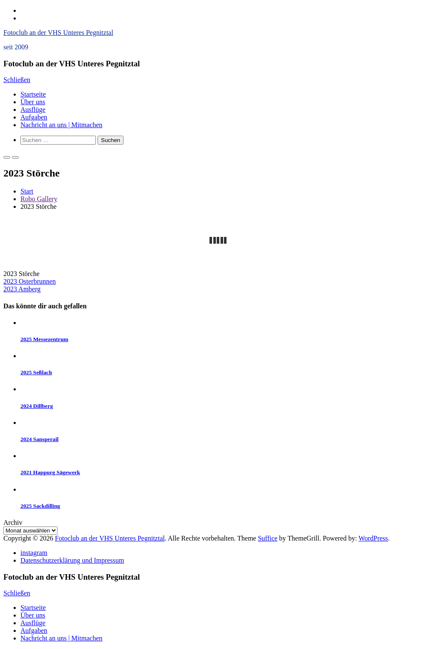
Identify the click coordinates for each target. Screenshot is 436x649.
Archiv (12, 522)
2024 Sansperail (39, 439)
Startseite (33, 94)
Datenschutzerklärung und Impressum (72, 560)
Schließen (16, 79)
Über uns (32, 101)
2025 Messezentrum (44, 339)
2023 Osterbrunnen (29, 281)
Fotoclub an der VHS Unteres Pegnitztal (58, 32)
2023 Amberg (21, 289)
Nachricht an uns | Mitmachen (61, 124)
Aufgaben (33, 117)
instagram (33, 552)
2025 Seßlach (36, 372)
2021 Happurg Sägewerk (50, 472)
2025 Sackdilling (40, 506)
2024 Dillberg (36, 406)
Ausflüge (33, 109)
